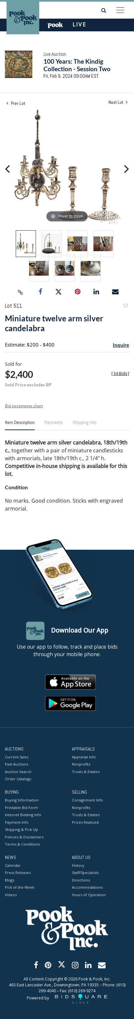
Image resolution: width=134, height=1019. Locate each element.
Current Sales (16, 756)
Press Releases (18, 872)
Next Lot (118, 102)
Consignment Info (87, 800)
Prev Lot (16, 103)
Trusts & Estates (86, 771)
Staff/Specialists (85, 872)
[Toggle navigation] (120, 10)
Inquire (121, 345)
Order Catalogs (18, 779)
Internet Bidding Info (23, 815)
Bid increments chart (24, 406)
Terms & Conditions (22, 844)
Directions (81, 880)
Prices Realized (85, 822)
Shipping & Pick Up (21, 829)
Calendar (13, 865)
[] (120, 373)
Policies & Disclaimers (24, 836)
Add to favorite (125, 306)
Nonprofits (81, 764)
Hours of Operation (89, 894)
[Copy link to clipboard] (21, 292)
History (78, 865)
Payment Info (16, 822)
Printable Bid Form (21, 807)
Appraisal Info (84, 756)
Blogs (9, 880)
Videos (11, 894)
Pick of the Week (19, 887)
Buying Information (22, 800)
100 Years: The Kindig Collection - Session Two (76, 65)
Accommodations (87, 887)
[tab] (20, 425)
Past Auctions (16, 764)
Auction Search (18, 771)
